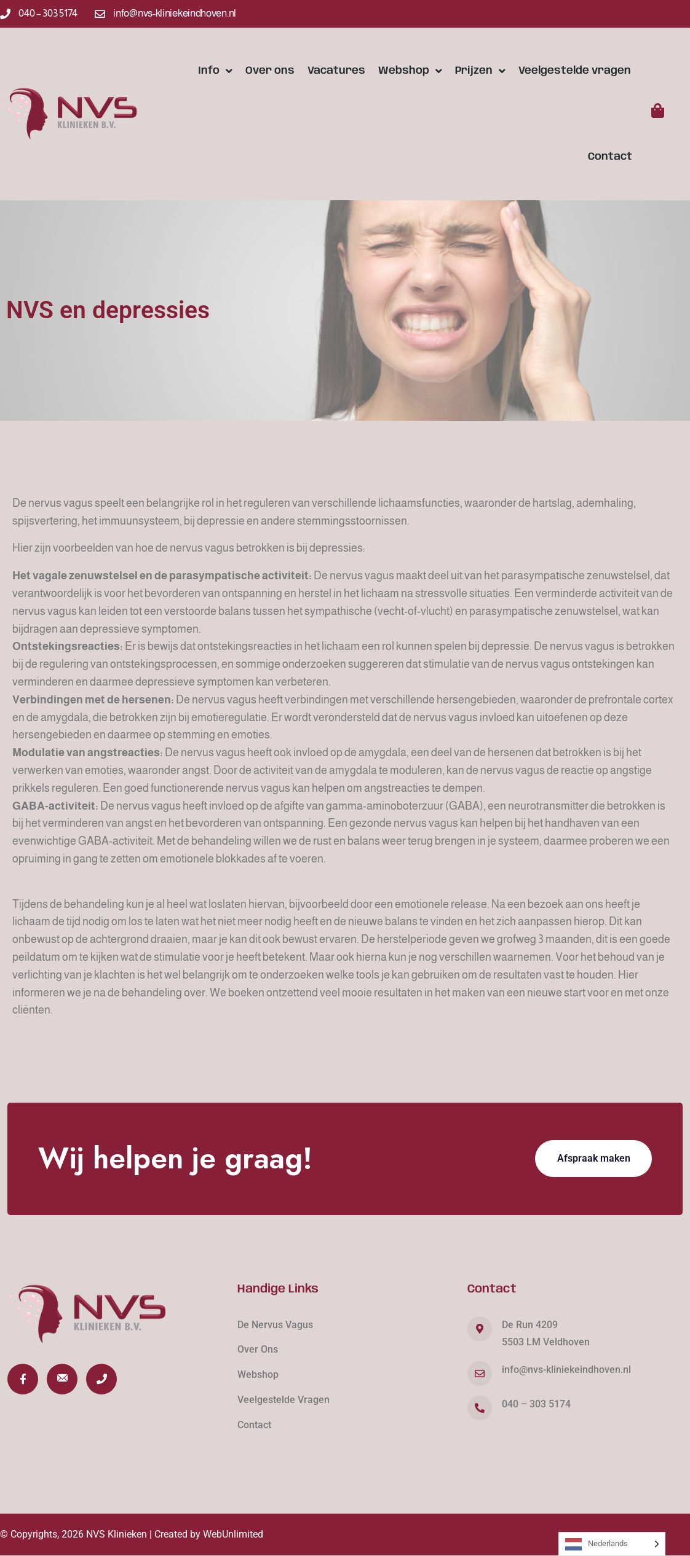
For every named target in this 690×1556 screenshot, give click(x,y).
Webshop (410, 71)
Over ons (270, 70)
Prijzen (480, 71)
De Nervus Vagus (275, 1325)
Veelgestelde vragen (574, 70)
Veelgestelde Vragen (283, 1399)
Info (215, 71)
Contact (610, 156)
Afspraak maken (593, 1158)
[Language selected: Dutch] (611, 1544)
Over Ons (257, 1349)
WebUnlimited (233, 1534)
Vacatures (336, 70)
